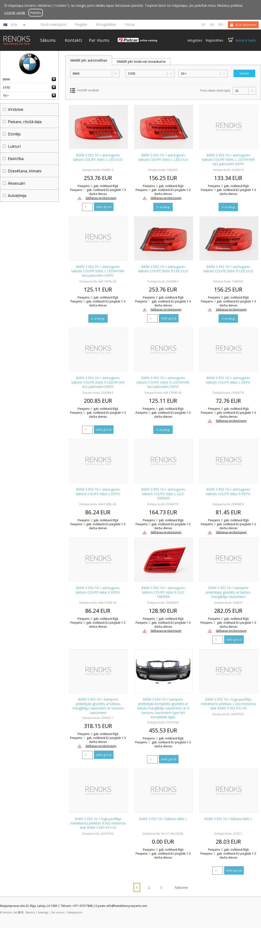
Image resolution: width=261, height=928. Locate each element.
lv (203, 24)
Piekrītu (35, 12)
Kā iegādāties (106, 24)
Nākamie (181, 887)
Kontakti (73, 40)
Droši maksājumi (53, 24)
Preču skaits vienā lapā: (215, 90)
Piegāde (81, 24)
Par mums (99, 40)
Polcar (130, 24)
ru (212, 24)
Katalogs (43, 912)
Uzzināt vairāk (15, 12)
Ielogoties (194, 40)
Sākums (48, 40)
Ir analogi (163, 207)
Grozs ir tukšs (246, 40)
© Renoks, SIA (8, 912)
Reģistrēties (214, 40)
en (220, 24)
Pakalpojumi (74, 912)
